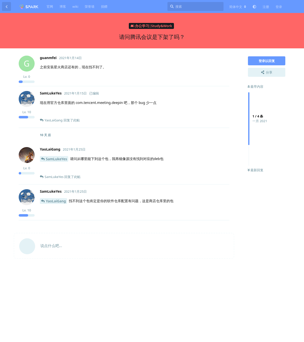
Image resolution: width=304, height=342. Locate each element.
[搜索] (195, 6)
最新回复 (255, 170)
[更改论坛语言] (237, 6)
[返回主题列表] (6, 6)
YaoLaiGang (56, 201)
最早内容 (255, 86)
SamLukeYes (56, 159)
